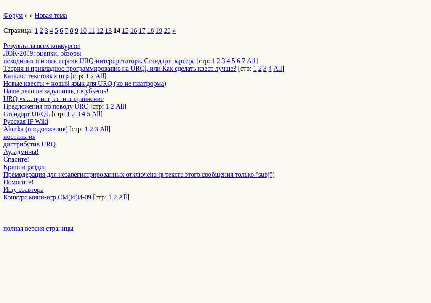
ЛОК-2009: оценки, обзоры (42, 53)
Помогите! (18, 182)
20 (167, 30)
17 (141, 30)
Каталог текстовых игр (36, 76)
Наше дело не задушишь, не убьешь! (56, 91)
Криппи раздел (24, 166)
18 (150, 30)
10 (83, 30)
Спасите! (16, 159)
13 (108, 30)
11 (91, 30)
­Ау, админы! (21, 151)
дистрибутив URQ (29, 144)
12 (99, 30)
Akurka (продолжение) (35, 129)
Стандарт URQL (26, 113)
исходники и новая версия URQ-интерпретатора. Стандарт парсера (99, 60)
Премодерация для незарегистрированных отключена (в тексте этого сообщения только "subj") (138, 174)
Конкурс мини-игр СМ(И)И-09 (47, 197)
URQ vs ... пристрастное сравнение (53, 98)
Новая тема (51, 15)
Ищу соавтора (23, 189)
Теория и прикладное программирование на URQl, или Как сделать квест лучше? (119, 68)
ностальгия (19, 136)
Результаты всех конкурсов (41, 45)
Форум (13, 15)
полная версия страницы (38, 228)
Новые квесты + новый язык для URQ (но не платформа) (84, 83)
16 (133, 30)
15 (125, 30)
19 (158, 30)
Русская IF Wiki (25, 121)
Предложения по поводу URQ (46, 106)
